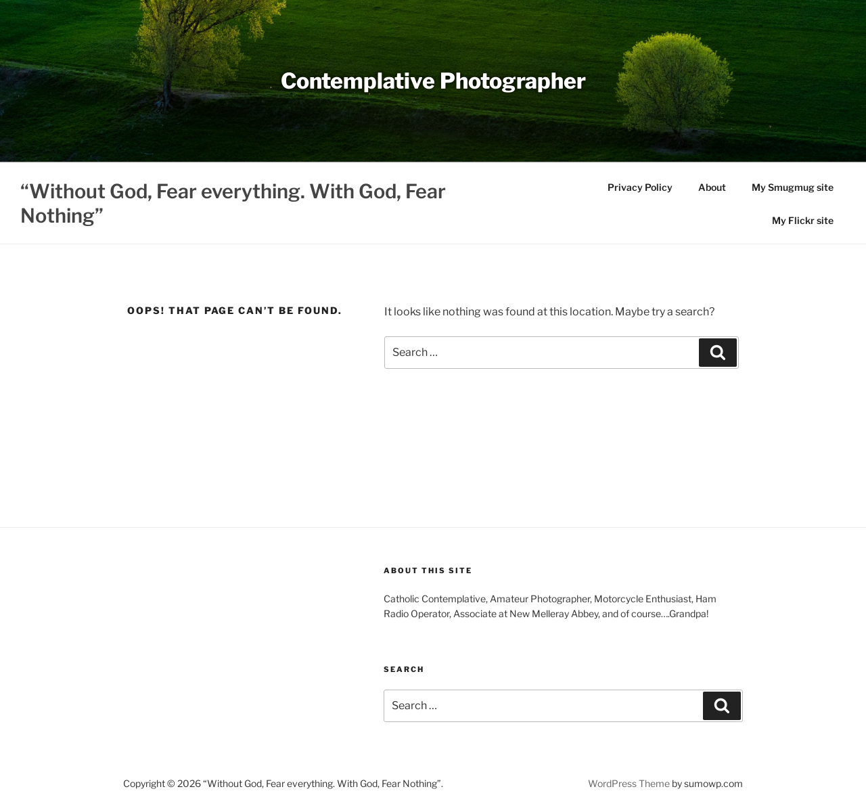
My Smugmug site (793, 187)
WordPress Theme (629, 783)
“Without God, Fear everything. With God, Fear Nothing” (233, 203)
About (712, 187)
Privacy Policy (640, 187)
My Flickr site (803, 220)
